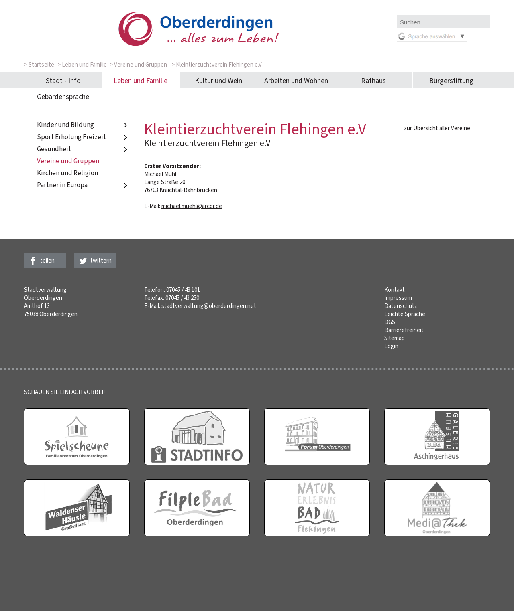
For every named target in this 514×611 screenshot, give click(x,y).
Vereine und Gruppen (68, 161)
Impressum (398, 298)
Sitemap (394, 338)
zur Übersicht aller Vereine (437, 128)
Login (391, 346)
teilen (47, 261)
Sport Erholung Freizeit (83, 137)
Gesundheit (83, 149)
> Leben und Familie (82, 65)
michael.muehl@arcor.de (191, 206)
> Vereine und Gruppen (138, 65)
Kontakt (394, 290)
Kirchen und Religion (67, 173)
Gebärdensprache (63, 96)
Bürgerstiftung (451, 80)
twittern (101, 261)
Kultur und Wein (218, 80)
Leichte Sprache (404, 314)
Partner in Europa (83, 185)
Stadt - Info (63, 80)
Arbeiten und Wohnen (296, 80)
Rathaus (373, 80)
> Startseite (39, 65)
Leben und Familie (140, 80)
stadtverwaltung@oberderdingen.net (208, 306)
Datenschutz (400, 306)
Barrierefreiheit (404, 330)
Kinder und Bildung (83, 124)
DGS (389, 322)
